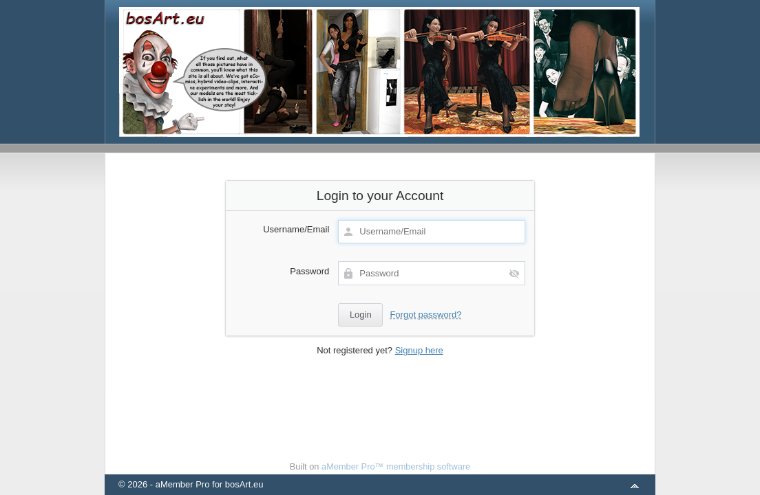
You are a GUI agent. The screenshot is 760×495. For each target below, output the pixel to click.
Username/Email (296, 229)
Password (309, 271)
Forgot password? (425, 314)
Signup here (419, 350)
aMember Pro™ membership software (395, 466)
